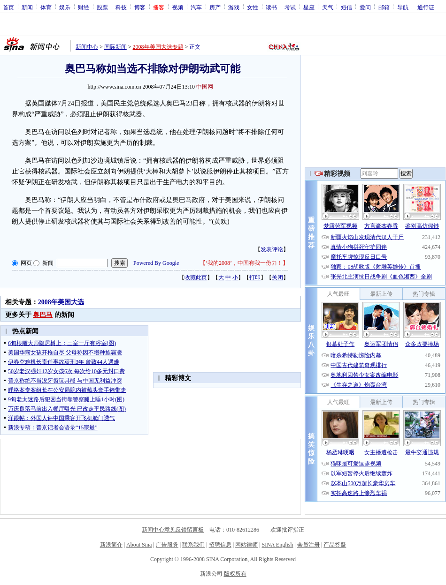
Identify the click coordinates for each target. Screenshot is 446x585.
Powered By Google (156, 263)
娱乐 (64, 7)
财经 (83, 7)
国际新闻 (115, 47)
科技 (121, 7)
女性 (252, 7)
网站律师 (246, 544)
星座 (309, 7)
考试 (290, 7)
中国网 (204, 86)
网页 (26, 263)
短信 (346, 7)
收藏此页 (196, 277)
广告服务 (167, 544)
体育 (46, 7)
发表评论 (272, 249)
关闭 (277, 277)
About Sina (139, 544)
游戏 (233, 7)
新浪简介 (111, 544)
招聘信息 (220, 544)
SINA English (277, 544)
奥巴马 (43, 314)
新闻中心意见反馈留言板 (173, 529)
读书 (271, 7)
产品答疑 (334, 544)
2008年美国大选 (61, 302)
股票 (102, 7)
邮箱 (384, 7)
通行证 (425, 7)
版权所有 (235, 573)
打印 (255, 277)
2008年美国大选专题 (158, 47)
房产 (215, 7)
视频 (177, 7)
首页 (8, 7)
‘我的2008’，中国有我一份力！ (244, 263)
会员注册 (308, 544)
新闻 (27, 7)
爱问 (365, 7)
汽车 (196, 7)
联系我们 (193, 544)
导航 (402, 7)
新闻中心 (87, 47)
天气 (327, 7)
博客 (140, 7)
